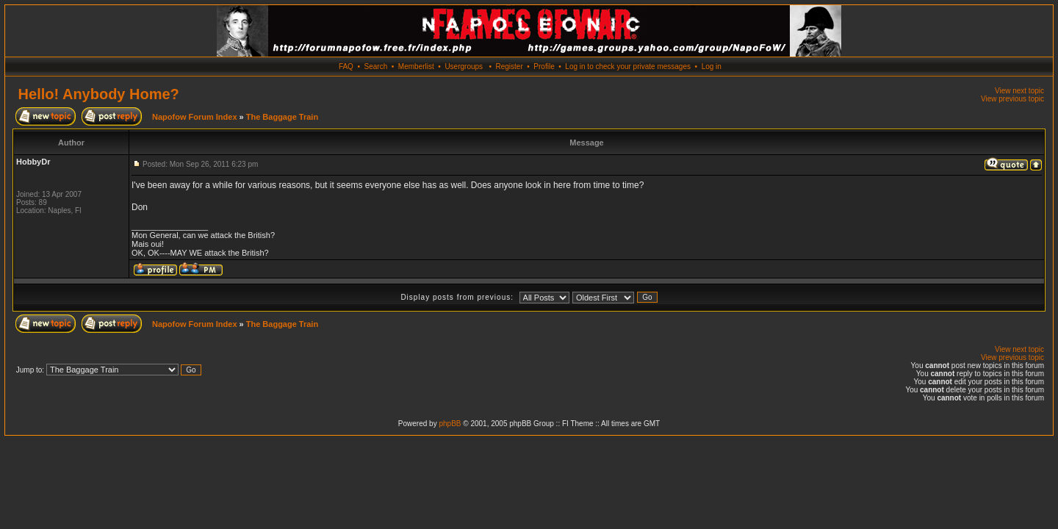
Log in (711, 66)
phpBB (450, 424)
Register (508, 66)
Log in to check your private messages (628, 66)
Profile (543, 66)
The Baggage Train (282, 116)
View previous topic (1012, 99)
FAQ (346, 66)
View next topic (1019, 91)
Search (376, 66)
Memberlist (416, 66)
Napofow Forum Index (194, 116)
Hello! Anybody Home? (98, 94)
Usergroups (464, 66)
